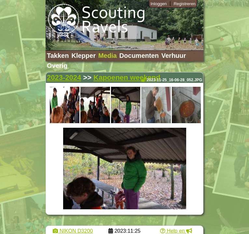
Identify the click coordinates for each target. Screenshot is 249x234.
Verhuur (173, 55)
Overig (57, 65)
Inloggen (158, 3)
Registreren (184, 3)
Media (107, 55)
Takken (58, 55)
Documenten (139, 55)
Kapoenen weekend (126, 77)
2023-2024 (64, 77)
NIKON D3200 (73, 231)
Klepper (83, 55)
